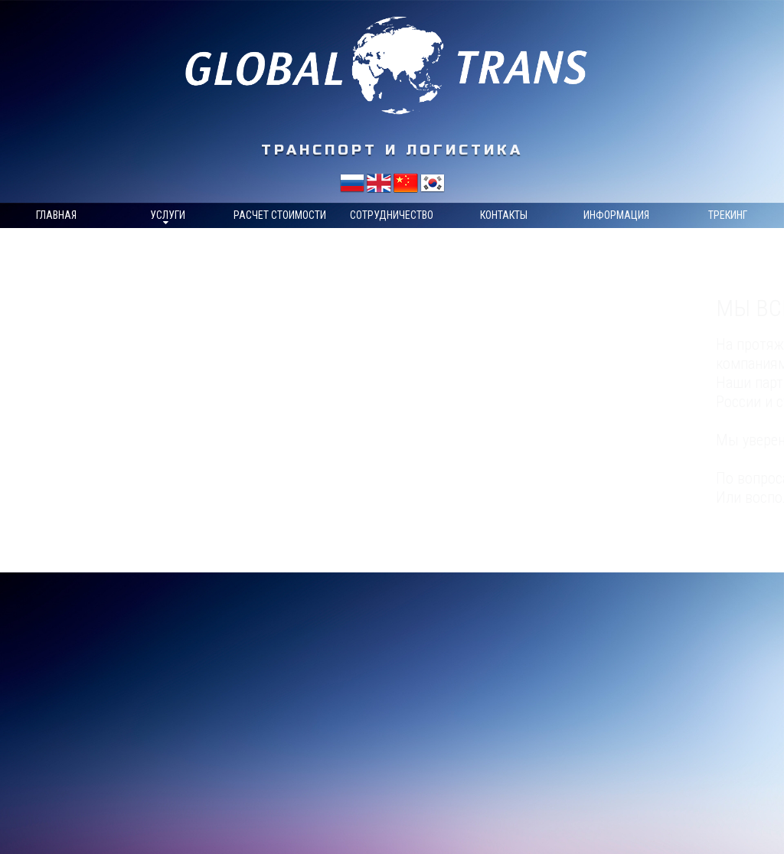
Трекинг (727, 215)
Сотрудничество (391, 215)
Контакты (504, 215)
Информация (616, 215)
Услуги (167, 215)
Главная (56, 215)
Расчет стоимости (280, 215)
